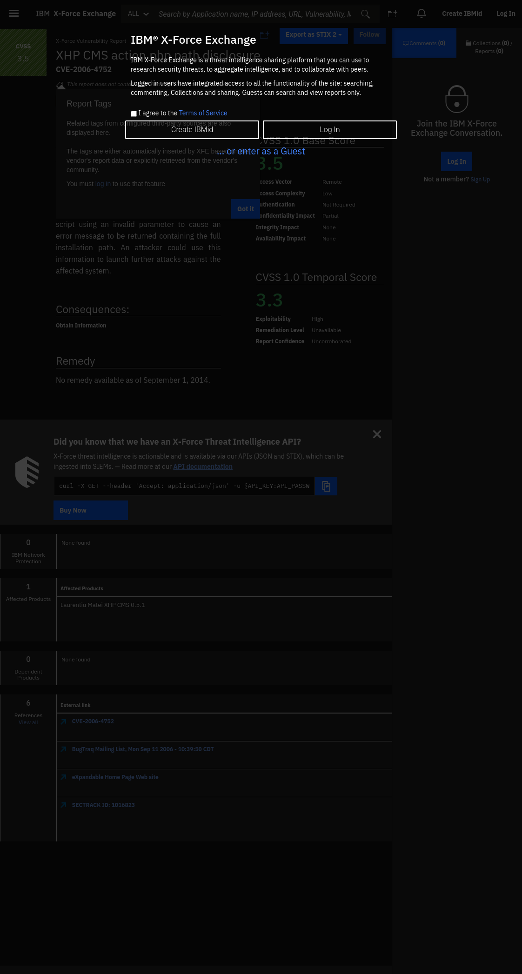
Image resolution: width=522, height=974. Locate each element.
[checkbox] (134, 114)
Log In (330, 129)
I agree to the (182, 113)
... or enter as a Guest (261, 151)
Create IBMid (192, 129)
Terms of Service (203, 113)
